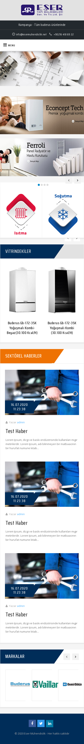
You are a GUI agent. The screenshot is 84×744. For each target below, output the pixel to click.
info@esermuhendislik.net (31, 34)
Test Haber (16, 431)
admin (21, 422)
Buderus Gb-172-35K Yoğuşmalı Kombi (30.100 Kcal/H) (62, 328)
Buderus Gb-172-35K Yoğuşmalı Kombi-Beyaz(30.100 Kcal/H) (22, 328)
